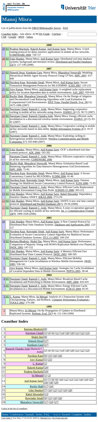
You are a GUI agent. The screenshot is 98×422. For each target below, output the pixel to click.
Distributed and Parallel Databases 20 (40, 204)
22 (3, 116)
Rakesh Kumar (38, 49)
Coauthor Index (9, 34)
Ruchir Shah (16, 96)
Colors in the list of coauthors (14, 408)
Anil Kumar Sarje (56, 49)
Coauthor (9, 321)
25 (3, 89)
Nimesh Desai (17, 72)
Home (5, 414)
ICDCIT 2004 (73, 288)
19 (3, 149)
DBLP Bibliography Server (46, 28)
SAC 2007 (78, 92)
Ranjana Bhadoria (19, 241)
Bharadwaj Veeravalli (69, 72)
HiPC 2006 (16, 169)
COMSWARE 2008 (20, 54)
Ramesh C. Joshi (37, 109)
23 (3, 109)
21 (3, 126)
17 (3, 163)
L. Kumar (15, 296)
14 (3, 187)
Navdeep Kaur (17, 82)
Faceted (66, 414)
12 (3, 201)
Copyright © (6, 418)
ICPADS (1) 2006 (64, 190)
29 (3, 49)
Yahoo (29, 37)
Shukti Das (36, 241)
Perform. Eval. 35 (41, 313)
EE (7, 49)
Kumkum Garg (34, 72)
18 (3, 156)
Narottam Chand (18, 109)
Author (87, 414)
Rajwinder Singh (35, 82)
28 (3, 58)
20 (3, 135)
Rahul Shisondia (69, 194)
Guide (46, 34)
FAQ (65, 28)
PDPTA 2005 (73, 271)
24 (3, 96)
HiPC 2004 (72, 282)
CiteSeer (56, 34)
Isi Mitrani (42, 296)
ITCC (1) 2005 (51, 237)
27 (3, 72)
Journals (29, 414)
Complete (77, 414)
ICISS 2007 (74, 85)
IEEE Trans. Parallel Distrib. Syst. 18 (67, 102)
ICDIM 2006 (59, 176)
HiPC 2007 (80, 75)
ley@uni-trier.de (60, 418)
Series (39, 414)
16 (3, 173)
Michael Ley (45, 418)
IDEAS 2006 (45, 197)
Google (12, 37)
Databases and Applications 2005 (72, 224)
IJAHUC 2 (68, 112)
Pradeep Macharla (19, 49)
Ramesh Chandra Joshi (41, 116)
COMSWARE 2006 (41, 159)
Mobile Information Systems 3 (66, 129)
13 (3, 194)
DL (40, 34)
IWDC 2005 (16, 247)
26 (3, 82)
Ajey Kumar (16, 89)
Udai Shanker (17, 58)
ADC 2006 (34, 152)
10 (3, 221)
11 (3, 207)
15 (3, 180)
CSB (3, 37)
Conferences (16, 414)
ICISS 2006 (82, 183)
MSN (21, 37)
